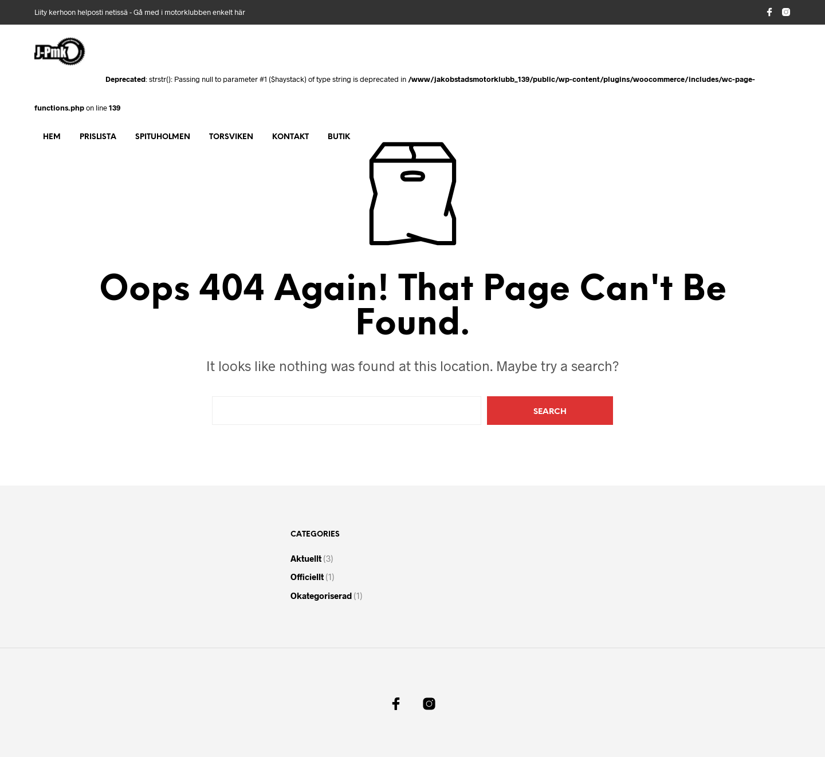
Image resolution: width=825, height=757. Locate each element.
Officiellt (307, 576)
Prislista (98, 137)
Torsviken (231, 137)
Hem (52, 137)
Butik (339, 137)
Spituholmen (162, 137)
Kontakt (290, 137)
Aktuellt (305, 558)
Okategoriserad (321, 595)
